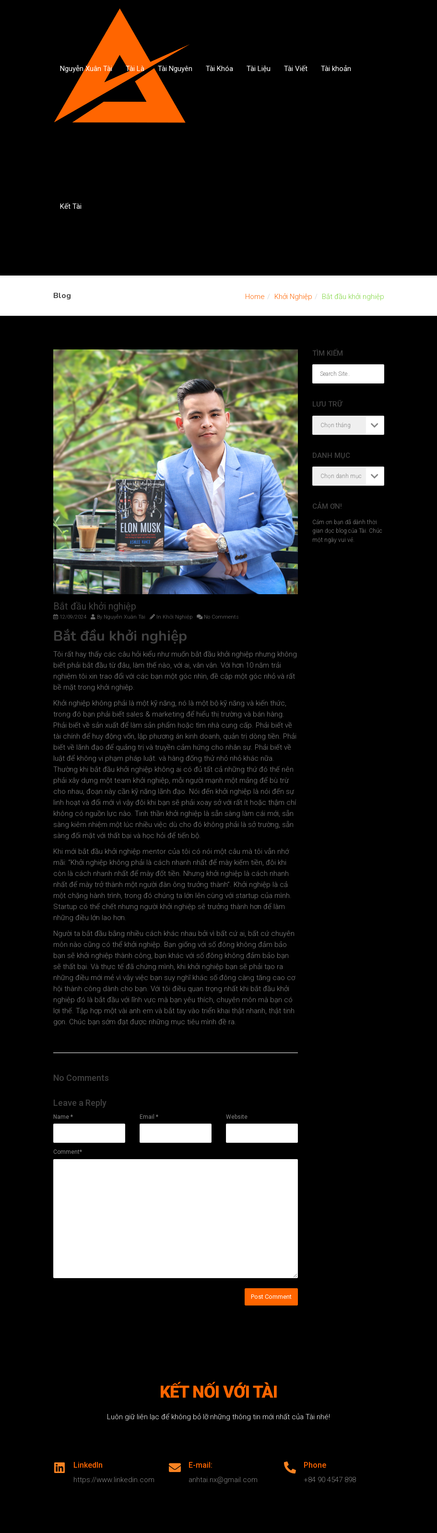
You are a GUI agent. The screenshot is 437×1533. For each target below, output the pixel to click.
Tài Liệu (259, 68)
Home (255, 296)
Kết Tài (71, 206)
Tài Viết (295, 68)
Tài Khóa (219, 68)
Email (149, 1117)
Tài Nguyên (175, 68)
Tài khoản (336, 68)
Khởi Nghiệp (293, 296)
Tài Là (135, 68)
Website (237, 1117)
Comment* (67, 1152)
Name (63, 1117)
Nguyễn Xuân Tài (86, 68)
